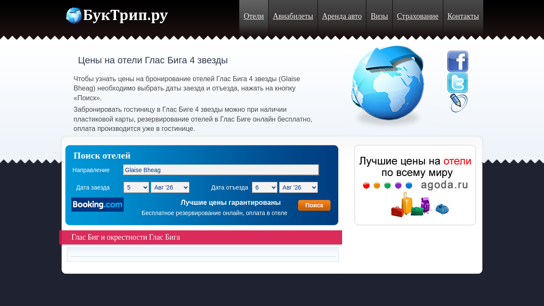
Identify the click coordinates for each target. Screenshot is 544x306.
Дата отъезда (229, 187)
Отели (254, 16)
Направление (91, 170)
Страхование (418, 16)
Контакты (463, 16)
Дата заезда (93, 187)
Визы (379, 16)
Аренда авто (342, 16)
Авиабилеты (293, 16)
